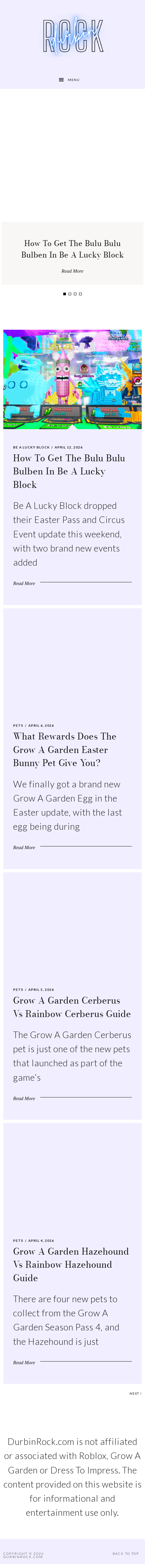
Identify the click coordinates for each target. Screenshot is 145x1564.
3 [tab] (75, 294)
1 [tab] (64, 294)
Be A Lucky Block (31, 447)
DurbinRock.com (23, 1557)
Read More (73, 271)
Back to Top (126, 1553)
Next (136, 1393)
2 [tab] (70, 294)
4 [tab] (80, 294)
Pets (18, 725)
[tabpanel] (72, 187)
